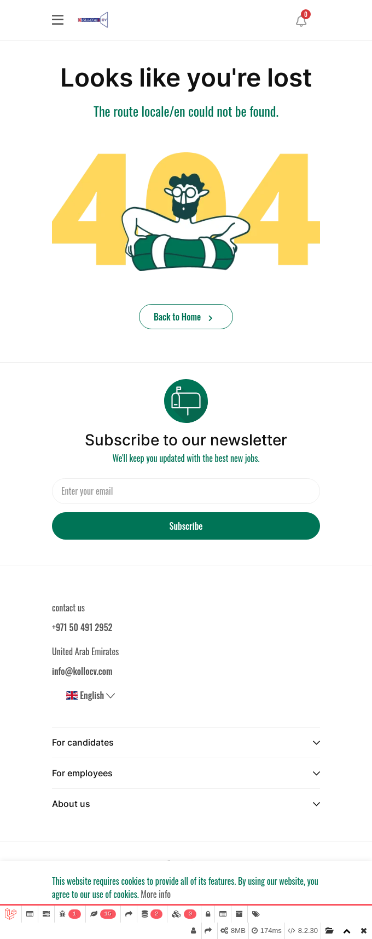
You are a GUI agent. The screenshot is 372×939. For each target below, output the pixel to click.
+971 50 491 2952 (82, 627)
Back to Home (183, 316)
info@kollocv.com (82, 671)
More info (156, 894)
